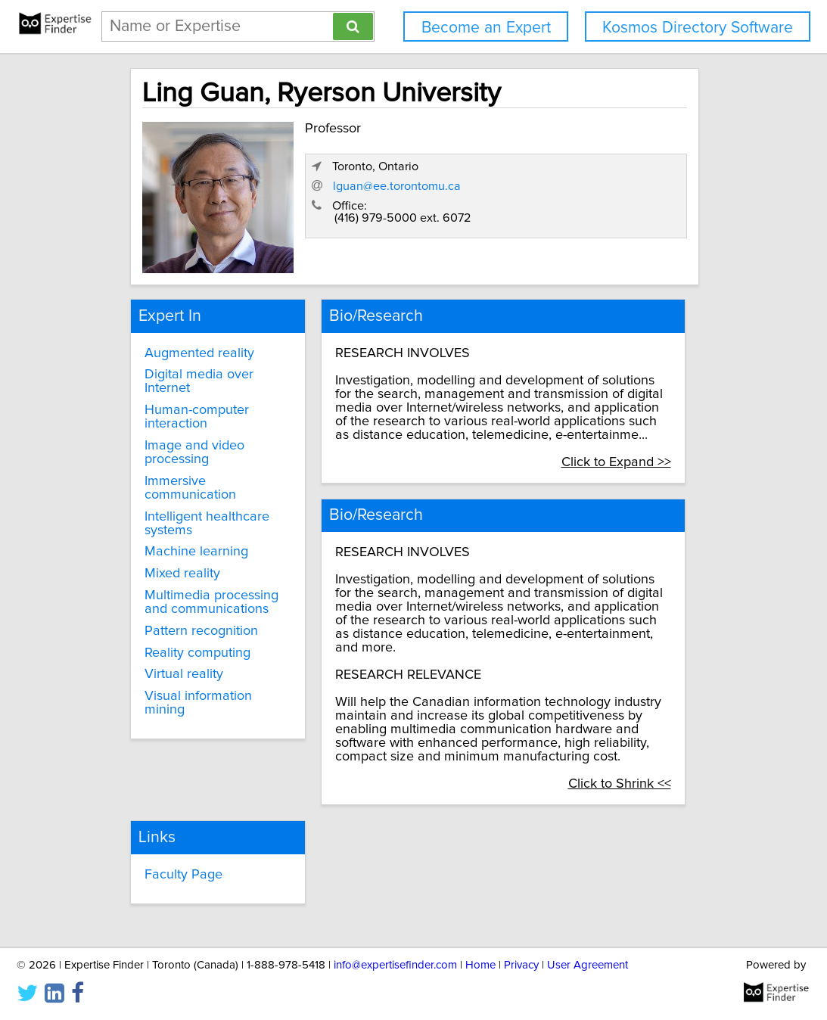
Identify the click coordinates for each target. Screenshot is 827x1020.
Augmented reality (193, 340)
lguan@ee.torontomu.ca (547, 211)
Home (480, 965)
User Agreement (587, 965)
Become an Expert (486, 28)
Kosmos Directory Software (697, 28)
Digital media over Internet (192, 368)
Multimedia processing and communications (205, 589)
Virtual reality (177, 661)
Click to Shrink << (637, 753)
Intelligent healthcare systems (200, 510)
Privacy (521, 965)
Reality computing (191, 639)
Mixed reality (176, 561)
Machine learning (190, 539)
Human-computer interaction (190, 404)
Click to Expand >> (634, 449)
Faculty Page (177, 840)
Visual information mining (192, 690)
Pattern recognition (195, 617)
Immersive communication (184, 474)
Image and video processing (188, 439)
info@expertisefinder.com (395, 965)
